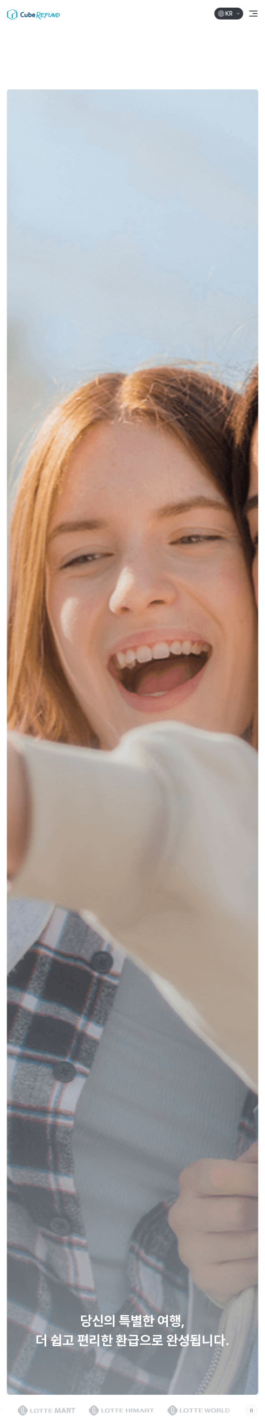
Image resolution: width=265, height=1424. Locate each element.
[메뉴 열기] (253, 13)
